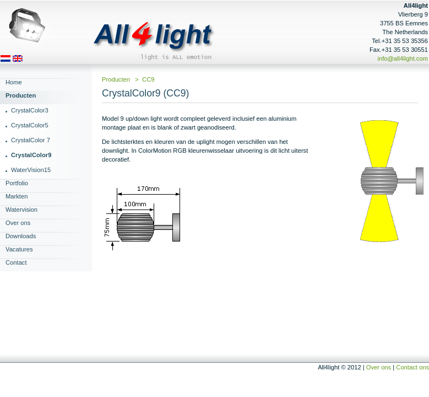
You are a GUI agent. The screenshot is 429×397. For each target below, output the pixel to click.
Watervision (21, 209)
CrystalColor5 (29, 125)
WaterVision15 (31, 170)
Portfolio (17, 183)
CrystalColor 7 (30, 140)
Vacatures (19, 249)
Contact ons (412, 367)
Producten (21, 95)
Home (14, 82)
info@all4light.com (402, 58)
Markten (17, 196)
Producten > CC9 (128, 79)
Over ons (18, 222)
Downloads (21, 236)
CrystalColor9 (31, 155)
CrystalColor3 (29, 110)
